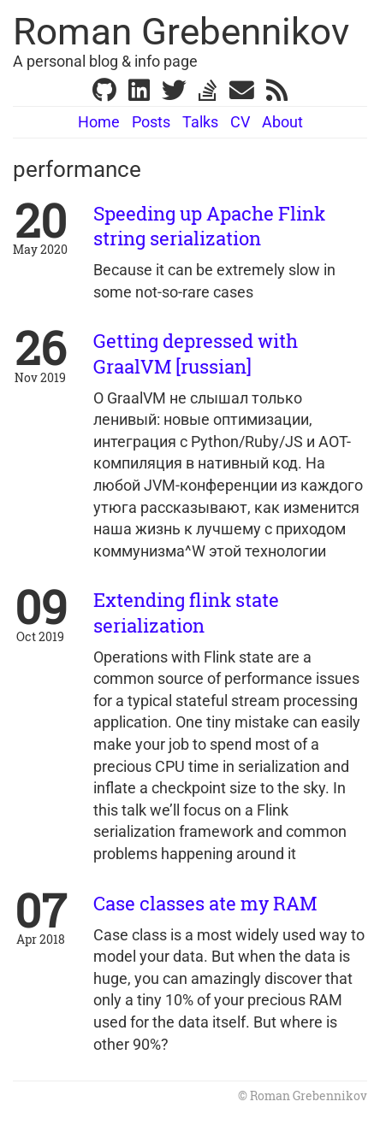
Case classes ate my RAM (205, 903)
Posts (151, 122)
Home (99, 122)
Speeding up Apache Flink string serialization (209, 225)
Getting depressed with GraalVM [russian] (195, 353)
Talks (200, 122)
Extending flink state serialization (186, 612)
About (282, 122)
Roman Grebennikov (181, 31)
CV (240, 122)
